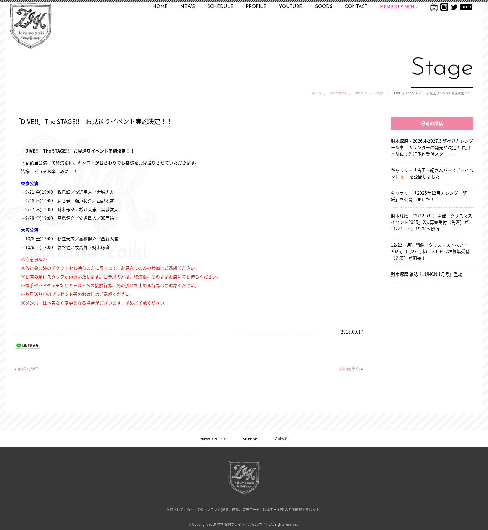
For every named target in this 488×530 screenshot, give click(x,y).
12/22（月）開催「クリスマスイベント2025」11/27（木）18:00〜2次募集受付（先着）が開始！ (430, 251)
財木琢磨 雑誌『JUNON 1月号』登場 (426, 274)
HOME (160, 7)
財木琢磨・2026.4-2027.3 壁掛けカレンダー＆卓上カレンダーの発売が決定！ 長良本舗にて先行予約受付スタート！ (432, 147)
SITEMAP (250, 438)
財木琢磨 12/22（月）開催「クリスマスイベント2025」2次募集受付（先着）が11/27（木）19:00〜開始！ (431, 222)
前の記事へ (29, 368)
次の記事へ (349, 368)
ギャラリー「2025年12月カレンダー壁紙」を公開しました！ (429, 196)
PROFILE (256, 7)
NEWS (187, 7)
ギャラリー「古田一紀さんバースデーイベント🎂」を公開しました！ (432, 173)
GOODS (323, 7)
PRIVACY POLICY (212, 438)
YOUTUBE (290, 7)
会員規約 (281, 438)
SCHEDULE (220, 7)
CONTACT (356, 7)
